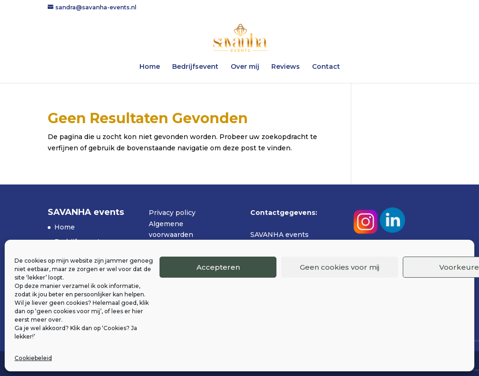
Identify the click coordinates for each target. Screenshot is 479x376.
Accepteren (218, 267)
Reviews (285, 67)
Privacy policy (172, 212)
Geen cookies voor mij (339, 267)
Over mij (245, 67)
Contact (326, 67)
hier (137, 311)
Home (149, 67)
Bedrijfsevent (195, 67)
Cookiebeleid (33, 357)
